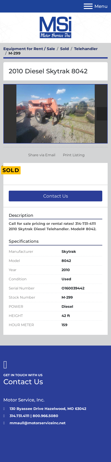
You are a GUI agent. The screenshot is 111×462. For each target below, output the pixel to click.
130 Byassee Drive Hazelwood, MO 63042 (48, 409)
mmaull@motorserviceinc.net (38, 423)
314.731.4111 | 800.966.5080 (34, 416)
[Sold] (64, 48)
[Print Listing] (73, 155)
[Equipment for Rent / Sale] (29, 48)
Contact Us (55, 196)
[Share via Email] (40, 155)
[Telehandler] (86, 48)
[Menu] (88, 6)
